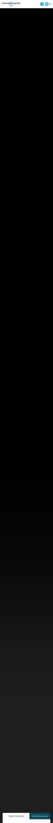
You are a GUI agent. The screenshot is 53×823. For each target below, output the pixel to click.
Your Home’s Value (40, 816)
